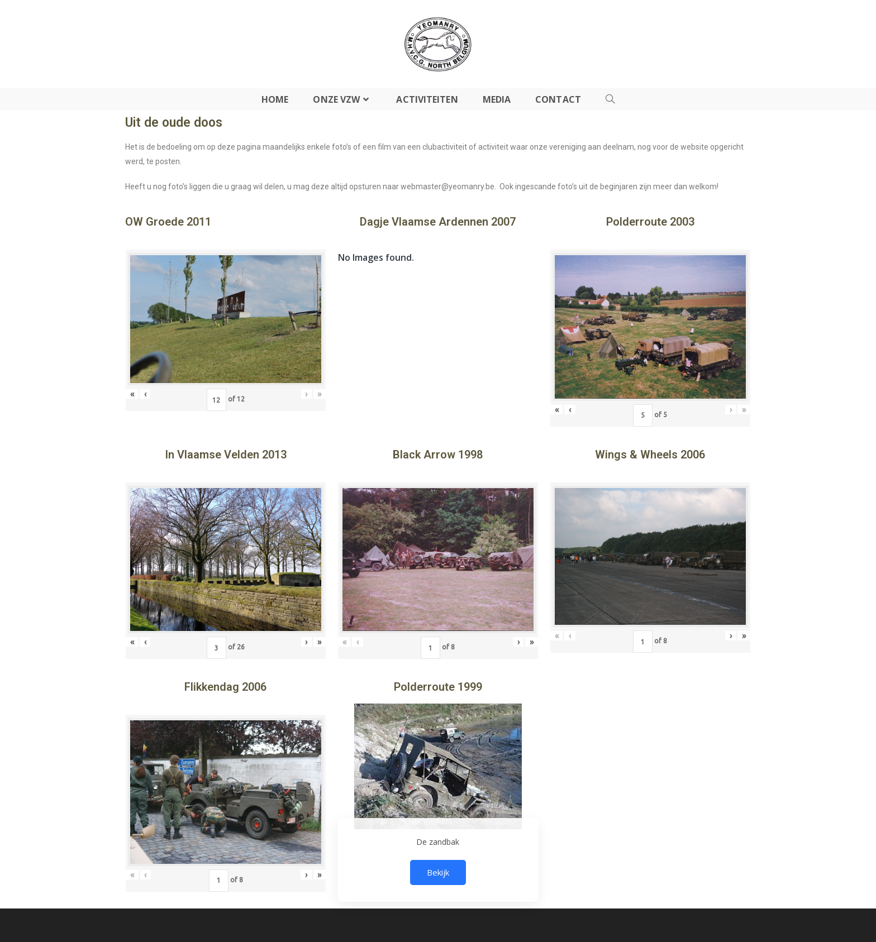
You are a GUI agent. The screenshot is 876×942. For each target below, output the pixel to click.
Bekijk (438, 872)
